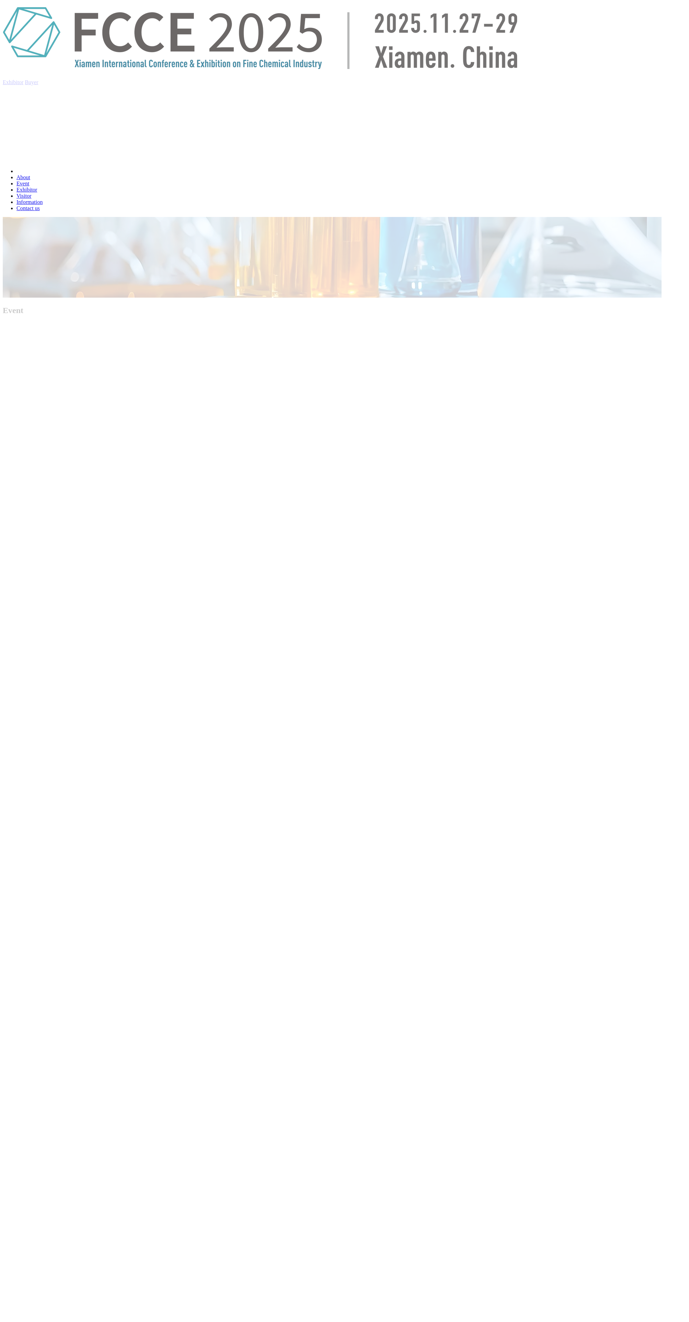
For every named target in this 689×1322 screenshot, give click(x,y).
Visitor (23, 196)
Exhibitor (26, 190)
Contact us (28, 208)
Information (29, 202)
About (23, 177)
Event (22, 183)
